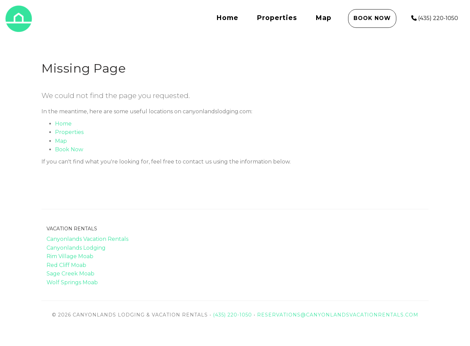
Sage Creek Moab (70, 273)
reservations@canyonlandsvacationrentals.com (337, 315)
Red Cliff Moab (66, 265)
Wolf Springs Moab (72, 282)
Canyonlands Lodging (76, 248)
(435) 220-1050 (434, 18)
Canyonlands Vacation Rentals (87, 239)
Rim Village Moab (70, 256)
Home (227, 18)
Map (323, 18)
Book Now (372, 18)
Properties (277, 18)
